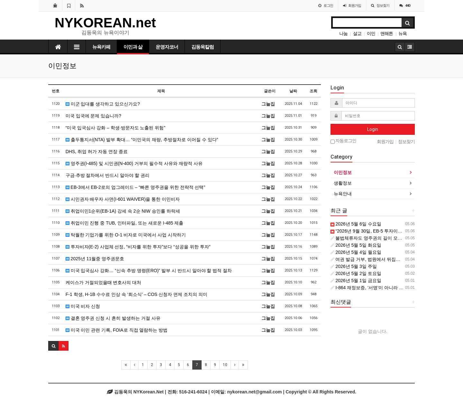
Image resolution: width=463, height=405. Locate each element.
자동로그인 (344, 141)
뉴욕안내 (343, 193)
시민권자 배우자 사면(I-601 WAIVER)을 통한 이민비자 (123, 199)
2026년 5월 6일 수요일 (356, 223)
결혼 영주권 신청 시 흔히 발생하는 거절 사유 (113, 318)
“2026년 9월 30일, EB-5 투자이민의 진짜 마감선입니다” (389, 231)
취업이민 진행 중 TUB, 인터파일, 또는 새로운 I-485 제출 (125, 223)
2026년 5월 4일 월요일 (356, 252)
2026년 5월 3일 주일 (354, 266)
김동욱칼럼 (202, 47)
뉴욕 (402, 33)
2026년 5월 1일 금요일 (356, 280)
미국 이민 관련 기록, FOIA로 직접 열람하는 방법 (117, 330)
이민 (371, 33)
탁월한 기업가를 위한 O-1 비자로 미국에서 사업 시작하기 (126, 234)
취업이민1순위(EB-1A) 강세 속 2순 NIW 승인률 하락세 (123, 211)
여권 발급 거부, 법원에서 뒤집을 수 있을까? (377, 259)
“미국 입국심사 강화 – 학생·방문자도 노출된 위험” (115, 127)
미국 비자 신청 (83, 306)
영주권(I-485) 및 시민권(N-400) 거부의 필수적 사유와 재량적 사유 (134, 163)
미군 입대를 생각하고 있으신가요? (103, 103)
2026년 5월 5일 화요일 (356, 245)
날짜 (293, 91)
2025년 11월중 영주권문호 (95, 258)
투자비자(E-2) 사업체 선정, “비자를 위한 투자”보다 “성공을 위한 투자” (138, 246)
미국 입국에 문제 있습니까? (93, 115)
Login (372, 129)
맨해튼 (386, 33)
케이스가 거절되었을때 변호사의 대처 (103, 282)
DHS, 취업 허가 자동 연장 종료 (97, 151)
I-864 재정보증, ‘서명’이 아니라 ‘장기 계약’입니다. (383, 287)
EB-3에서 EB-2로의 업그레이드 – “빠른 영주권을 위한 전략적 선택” (135, 187)
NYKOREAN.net (105, 22)
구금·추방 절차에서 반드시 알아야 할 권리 (108, 175)
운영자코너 (167, 47)
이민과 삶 (132, 47)
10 (225, 365)
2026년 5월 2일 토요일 (356, 273)
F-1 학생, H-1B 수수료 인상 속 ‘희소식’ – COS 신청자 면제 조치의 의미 (136, 294)
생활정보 (343, 183)
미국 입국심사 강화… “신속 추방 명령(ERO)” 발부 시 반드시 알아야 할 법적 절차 (149, 270)
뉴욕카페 (101, 47)
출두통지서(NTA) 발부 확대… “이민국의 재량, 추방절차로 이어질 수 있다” (142, 139)
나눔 (343, 33)
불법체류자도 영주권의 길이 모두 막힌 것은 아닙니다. (387, 238)
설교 (357, 33)
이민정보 (343, 172)
